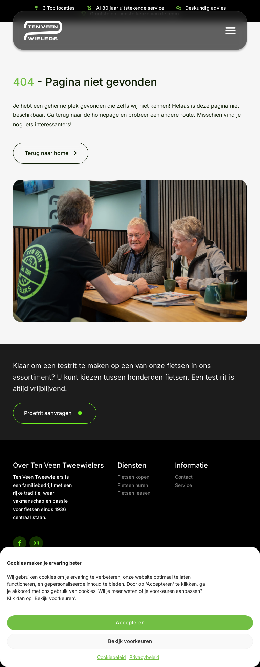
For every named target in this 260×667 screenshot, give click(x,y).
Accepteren (130, 622)
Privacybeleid (144, 657)
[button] (230, 30)
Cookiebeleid (111, 657)
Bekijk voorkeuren (130, 641)
